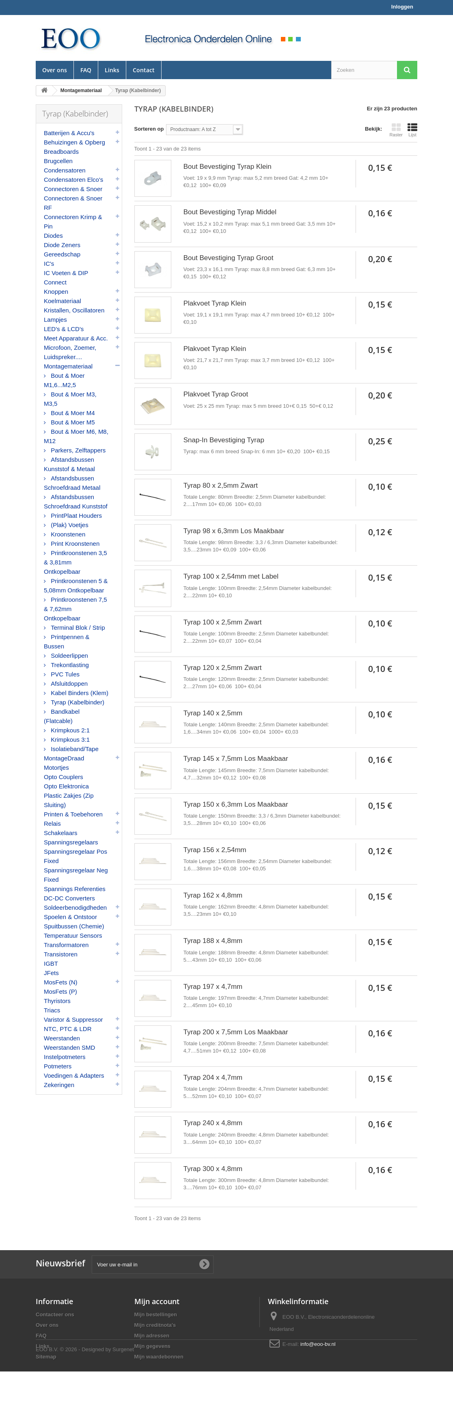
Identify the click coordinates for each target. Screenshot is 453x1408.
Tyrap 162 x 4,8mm (213, 895)
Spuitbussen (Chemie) (74, 926)
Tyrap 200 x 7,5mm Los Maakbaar (235, 1032)
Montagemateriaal (68, 366)
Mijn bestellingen (155, 1314)
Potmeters (57, 1066)
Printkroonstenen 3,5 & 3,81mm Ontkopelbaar (75, 562)
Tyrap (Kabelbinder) (76, 702)
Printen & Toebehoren (73, 814)
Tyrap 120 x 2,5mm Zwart (222, 668)
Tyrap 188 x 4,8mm (213, 941)
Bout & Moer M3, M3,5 (70, 399)
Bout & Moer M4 (72, 412)
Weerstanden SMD (69, 1047)
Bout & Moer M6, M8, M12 (76, 436)
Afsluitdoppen (68, 683)
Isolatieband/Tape (74, 748)
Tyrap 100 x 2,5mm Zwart (222, 622)
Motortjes (56, 767)
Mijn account (156, 1301)
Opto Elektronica (66, 786)
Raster (396, 130)
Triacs (52, 1010)
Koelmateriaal (62, 300)
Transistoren (61, 954)
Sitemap (46, 1357)
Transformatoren (66, 944)
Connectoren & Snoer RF (73, 203)
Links (112, 70)
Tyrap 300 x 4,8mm (213, 1169)
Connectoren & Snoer (73, 188)
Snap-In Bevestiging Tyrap (223, 440)
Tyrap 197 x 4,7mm (213, 986)
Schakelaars (61, 832)
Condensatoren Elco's (73, 179)
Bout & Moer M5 (72, 422)
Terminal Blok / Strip (77, 627)
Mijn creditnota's (155, 1325)
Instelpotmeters (65, 1056)
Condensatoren (65, 170)
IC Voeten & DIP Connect (66, 277)
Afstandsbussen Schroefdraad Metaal (72, 483)
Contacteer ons (55, 1314)
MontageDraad (64, 758)
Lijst (412, 130)
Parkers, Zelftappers (77, 450)
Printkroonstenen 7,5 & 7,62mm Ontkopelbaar (75, 609)
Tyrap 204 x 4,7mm (213, 1077)
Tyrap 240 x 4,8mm (213, 1123)
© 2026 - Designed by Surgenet (97, 1386)
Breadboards (61, 151)
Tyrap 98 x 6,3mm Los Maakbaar (234, 531)
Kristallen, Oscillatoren (74, 310)
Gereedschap (62, 254)
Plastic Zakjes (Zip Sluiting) (69, 800)
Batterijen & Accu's (69, 132)
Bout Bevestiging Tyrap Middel (229, 212)
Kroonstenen (67, 534)
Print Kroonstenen (74, 543)
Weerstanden (62, 1038)
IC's (49, 263)
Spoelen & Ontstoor (70, 916)
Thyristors (57, 1000)
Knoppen (56, 291)
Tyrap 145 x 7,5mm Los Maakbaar (235, 758)
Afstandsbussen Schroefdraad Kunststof (76, 501)
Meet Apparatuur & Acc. (76, 338)
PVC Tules (64, 674)
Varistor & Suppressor (73, 1019)
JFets (51, 972)
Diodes (53, 235)
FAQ (85, 70)
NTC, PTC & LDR (68, 1028)
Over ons (54, 70)
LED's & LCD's (64, 328)
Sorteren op (149, 129)
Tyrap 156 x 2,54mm (214, 850)
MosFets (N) (61, 982)
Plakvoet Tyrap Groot (215, 394)
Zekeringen (59, 1084)
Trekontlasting (69, 664)
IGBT (51, 963)
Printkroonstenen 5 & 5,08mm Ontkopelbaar (76, 585)
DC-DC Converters (69, 898)
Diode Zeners (62, 244)
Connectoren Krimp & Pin (73, 221)
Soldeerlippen (68, 655)
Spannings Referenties (75, 888)
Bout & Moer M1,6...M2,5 (64, 380)
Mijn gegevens (152, 1346)
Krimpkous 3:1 (69, 739)
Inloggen (402, 7)
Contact (144, 70)
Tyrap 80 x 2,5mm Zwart (220, 485)
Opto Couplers (63, 776)
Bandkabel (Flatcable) (62, 716)
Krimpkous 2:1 (69, 730)
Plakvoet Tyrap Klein (214, 303)
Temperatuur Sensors (73, 935)
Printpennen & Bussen (66, 641)
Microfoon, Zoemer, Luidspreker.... (70, 352)
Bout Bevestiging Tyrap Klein (227, 166)
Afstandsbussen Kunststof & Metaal (69, 464)
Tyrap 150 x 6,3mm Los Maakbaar (235, 804)
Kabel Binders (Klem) (78, 692)
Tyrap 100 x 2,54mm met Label (230, 576)
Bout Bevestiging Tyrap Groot (228, 258)
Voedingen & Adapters (74, 1075)
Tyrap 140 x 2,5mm (213, 713)
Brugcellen (58, 160)
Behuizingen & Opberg (74, 142)
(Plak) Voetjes (68, 524)
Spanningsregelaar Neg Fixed (76, 875)
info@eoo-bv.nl (318, 1344)
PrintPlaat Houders (75, 515)
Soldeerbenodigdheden (75, 907)
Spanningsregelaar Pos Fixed (75, 856)
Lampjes (55, 319)
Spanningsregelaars (71, 842)
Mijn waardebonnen (158, 1357)
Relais (52, 823)
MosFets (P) (60, 991)
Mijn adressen (152, 1336)
